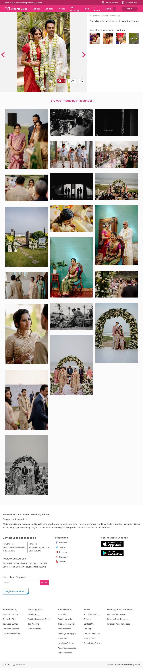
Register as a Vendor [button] (15, 591)
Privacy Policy (90, 638)
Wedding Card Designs (116, 614)
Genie (108, 8)
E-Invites (97, 8)
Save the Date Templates (118, 619)
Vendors (49, 8)
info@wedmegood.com (39, 547)
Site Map (87, 628)
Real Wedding (33, 624)
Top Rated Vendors (11, 628)
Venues (36, 8)
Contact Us (89, 624)
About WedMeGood (92, 614)
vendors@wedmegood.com (14, 547)
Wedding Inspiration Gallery (39, 619)
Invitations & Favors (66, 643)
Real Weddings (75, 8)
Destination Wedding (11, 633)
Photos (61, 8)
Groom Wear (63, 638)
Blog (86, 8)
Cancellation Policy (92, 643)
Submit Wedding (34, 628)
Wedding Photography (67, 633)
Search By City (9, 619)
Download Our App (10, 624)
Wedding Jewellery (66, 619)
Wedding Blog (33, 614)
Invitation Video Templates (118, 624)
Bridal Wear (62, 614)
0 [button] (72, 80)
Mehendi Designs (65, 652)
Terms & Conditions (92, 633)
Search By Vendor (10, 614)
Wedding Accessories (67, 648)
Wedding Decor (64, 628)
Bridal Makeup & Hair (66, 624)
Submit (44, 582)
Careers (87, 619)
